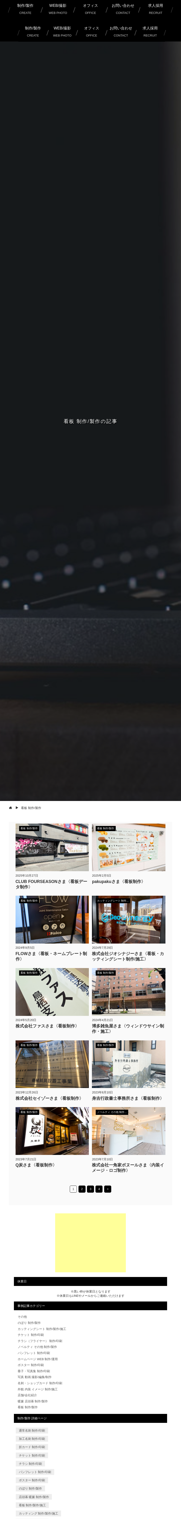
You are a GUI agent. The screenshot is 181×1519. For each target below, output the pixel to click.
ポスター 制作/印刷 (31, 1365)
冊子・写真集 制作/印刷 (34, 1371)
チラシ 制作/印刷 (30, 1464)
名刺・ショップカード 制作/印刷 (40, 1383)
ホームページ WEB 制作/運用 (38, 1359)
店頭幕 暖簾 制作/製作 (34, 1496)
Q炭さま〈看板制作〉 (36, 1165)
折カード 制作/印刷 (32, 1447)
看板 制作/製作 (28, 1407)
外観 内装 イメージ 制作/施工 (38, 1389)
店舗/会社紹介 (27, 1395)
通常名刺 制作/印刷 (32, 1430)
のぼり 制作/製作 (29, 1323)
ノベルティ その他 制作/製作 (37, 1347)
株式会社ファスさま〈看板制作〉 (47, 1026)
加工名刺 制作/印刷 (32, 1439)
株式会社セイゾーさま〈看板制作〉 (49, 1098)
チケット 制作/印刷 (31, 1335)
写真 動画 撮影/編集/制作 (35, 1377)
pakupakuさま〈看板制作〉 (118, 881)
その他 (22, 1316)
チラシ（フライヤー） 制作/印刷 (40, 1341)
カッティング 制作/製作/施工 (38, 1513)
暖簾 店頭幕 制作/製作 (33, 1401)
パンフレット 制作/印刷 (34, 1353)
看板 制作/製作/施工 (32, 1505)
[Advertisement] (90, 1242)
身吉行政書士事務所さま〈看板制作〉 (128, 1098)
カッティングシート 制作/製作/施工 (42, 1329)
